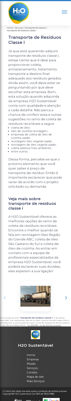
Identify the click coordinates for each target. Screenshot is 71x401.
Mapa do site (35, 376)
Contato (32, 372)
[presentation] (5, 297)
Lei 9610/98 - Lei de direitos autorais (44, 325)
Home (31, 355)
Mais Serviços (35, 381)
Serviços (32, 368)
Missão (31, 363)
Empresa (33, 359)
